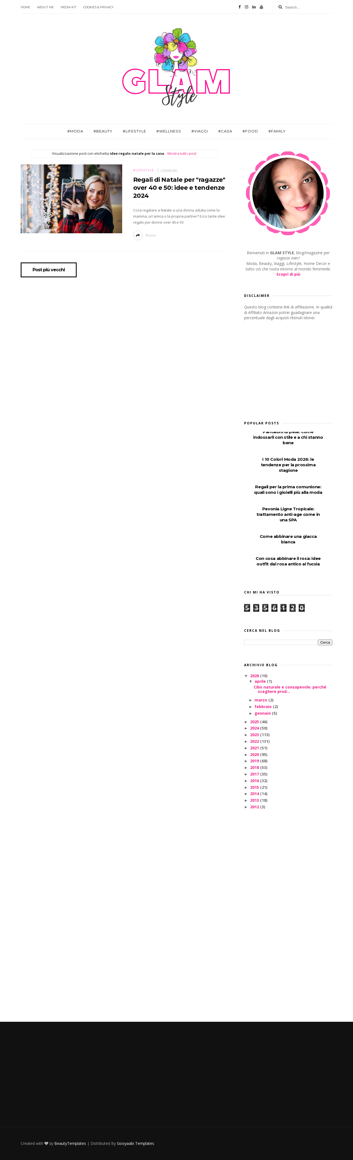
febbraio (264, 706)
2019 (255, 760)
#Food (250, 131)
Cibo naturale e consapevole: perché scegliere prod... (290, 689)
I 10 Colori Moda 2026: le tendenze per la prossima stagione (288, 465)
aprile (261, 681)
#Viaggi (199, 131)
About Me (45, 7)
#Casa (225, 131)
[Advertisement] (285, 368)
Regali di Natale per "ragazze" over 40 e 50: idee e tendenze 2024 (179, 188)
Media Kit (68, 7)
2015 (255, 787)
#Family (277, 131)
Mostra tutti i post (181, 153)
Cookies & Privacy (98, 7)
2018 (255, 767)
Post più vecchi (49, 270)
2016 (255, 780)
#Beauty (103, 131)
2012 (255, 806)
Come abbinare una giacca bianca (288, 539)
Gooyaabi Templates (135, 1143)
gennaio (263, 713)
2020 (255, 754)
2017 (255, 774)
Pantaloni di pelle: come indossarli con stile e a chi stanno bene (288, 437)
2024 (255, 728)
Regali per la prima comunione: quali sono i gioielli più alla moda (288, 489)
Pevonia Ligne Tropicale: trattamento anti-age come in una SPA (288, 514)
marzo (261, 700)
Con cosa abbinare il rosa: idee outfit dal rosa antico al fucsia (288, 561)
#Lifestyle (134, 131)
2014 (255, 793)
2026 (255, 675)
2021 (255, 747)
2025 (255, 721)
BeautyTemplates (70, 1143)
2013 (255, 800)
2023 (255, 734)
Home (25, 7)
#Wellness (168, 131)
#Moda (75, 131)
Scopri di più (288, 274)
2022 (255, 741)
